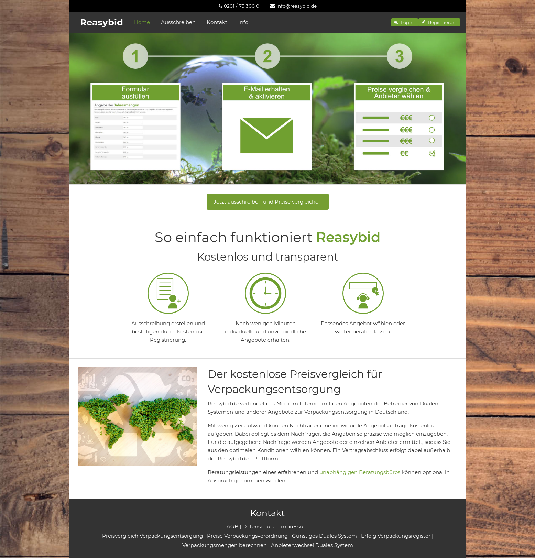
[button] (404, 22)
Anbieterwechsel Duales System (312, 545)
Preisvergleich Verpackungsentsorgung (152, 536)
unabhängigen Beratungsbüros (359, 472)
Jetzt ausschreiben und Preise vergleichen (268, 201)
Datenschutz (258, 526)
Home (142, 22)
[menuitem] (239, 6)
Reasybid (101, 22)
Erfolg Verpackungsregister (395, 536)
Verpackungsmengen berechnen (224, 545)
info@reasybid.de (293, 6)
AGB (232, 526)
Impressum (294, 526)
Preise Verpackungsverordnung (247, 536)
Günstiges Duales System (324, 536)
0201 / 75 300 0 (239, 6)
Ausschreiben (178, 22)
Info (243, 22)
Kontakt (217, 22)
